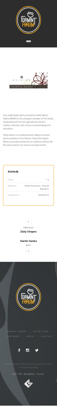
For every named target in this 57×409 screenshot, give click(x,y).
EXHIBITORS (40, 331)
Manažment (29, 374)
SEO (14, 374)
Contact (47, 336)
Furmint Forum (15, 331)
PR (20, 374)
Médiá (30, 336)
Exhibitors (44, 195)
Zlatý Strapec (28, 231)
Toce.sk (40, 374)
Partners (13, 336)
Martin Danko (28, 241)
